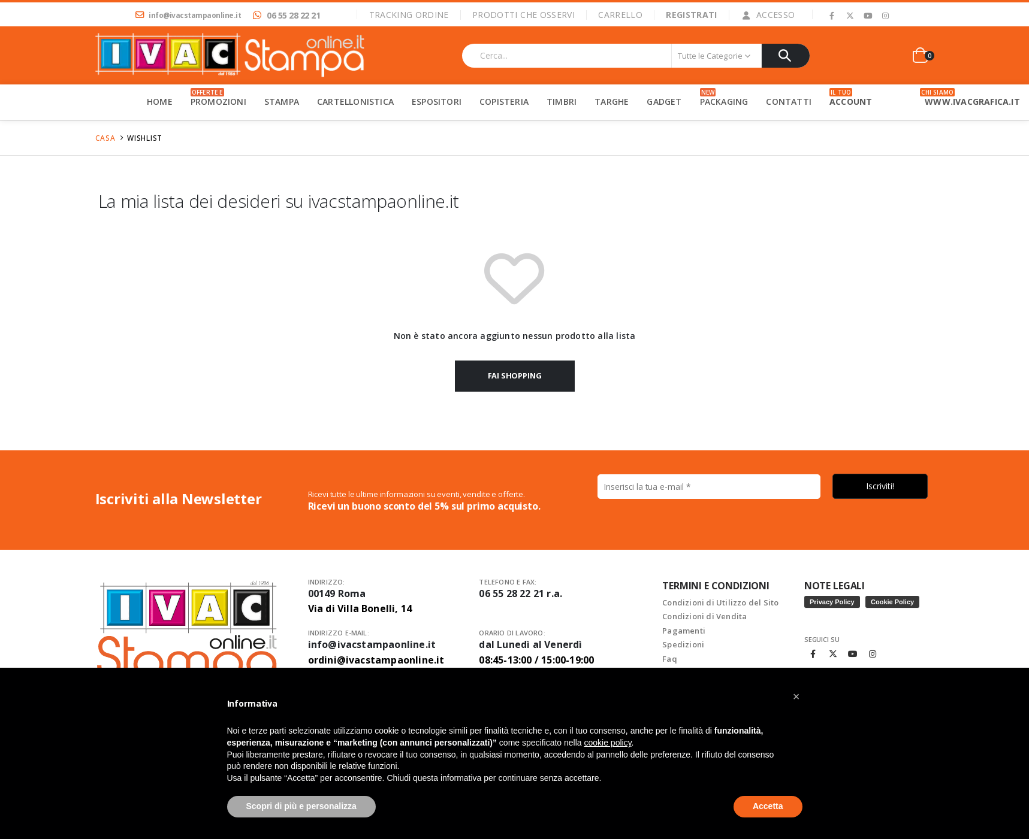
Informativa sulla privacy (579, 597)
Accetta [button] (768, 806)
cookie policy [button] (607, 742)
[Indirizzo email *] (514, 519)
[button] (796, 696)
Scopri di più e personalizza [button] (301, 806)
